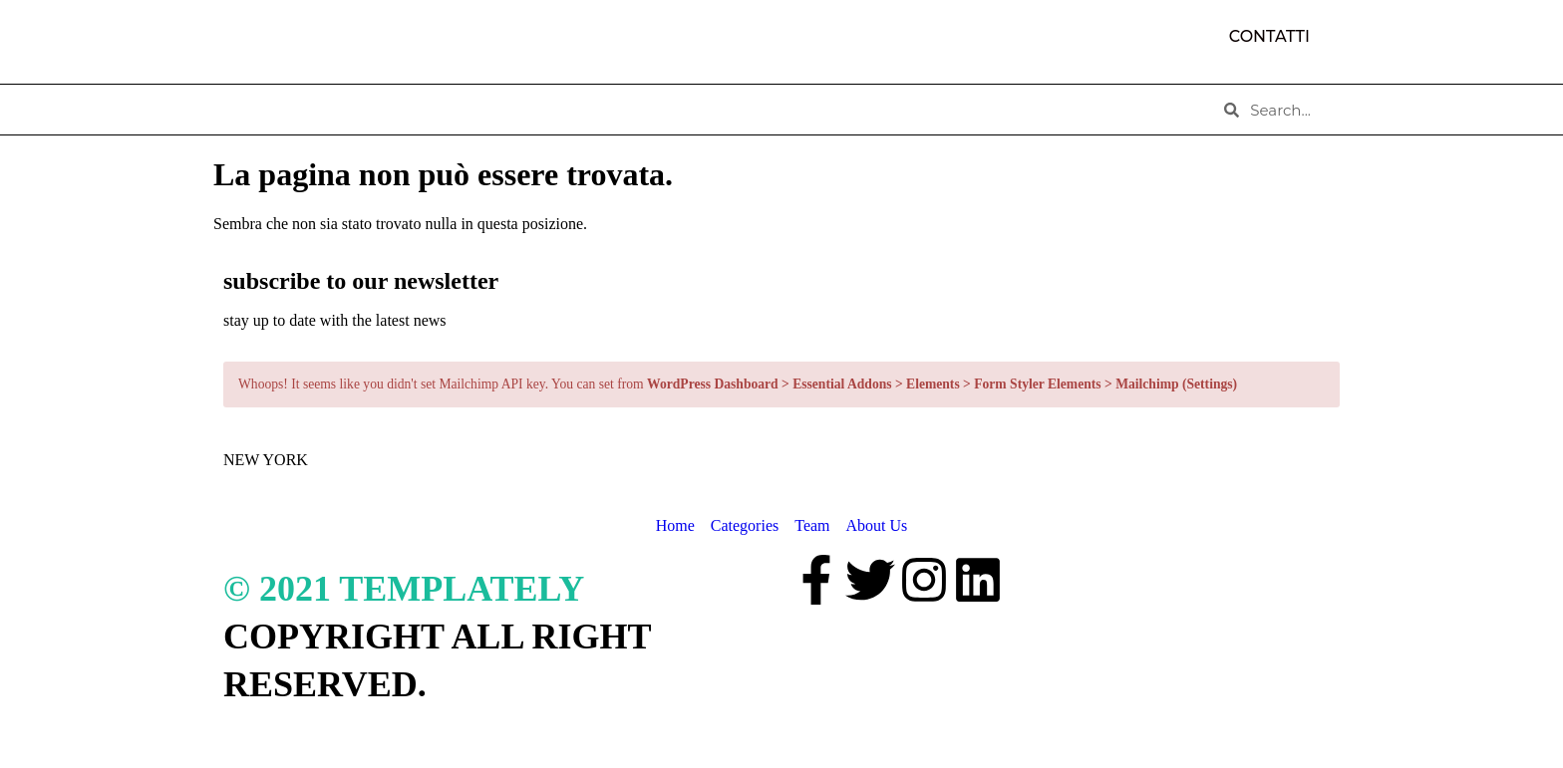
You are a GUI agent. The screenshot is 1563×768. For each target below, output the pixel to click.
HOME (256, 110)
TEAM (588, 110)
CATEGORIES (481, 110)
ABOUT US (357, 110)
